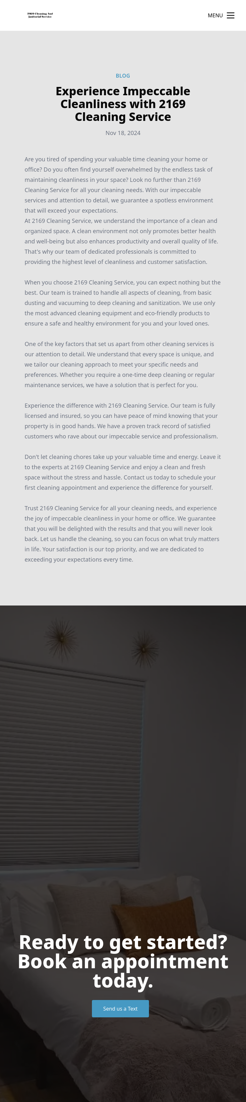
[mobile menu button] (230, 15)
